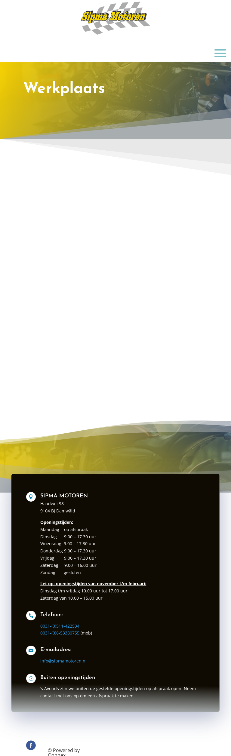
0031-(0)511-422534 (68, 631)
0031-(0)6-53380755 (68, 637)
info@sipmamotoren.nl (71, 663)
